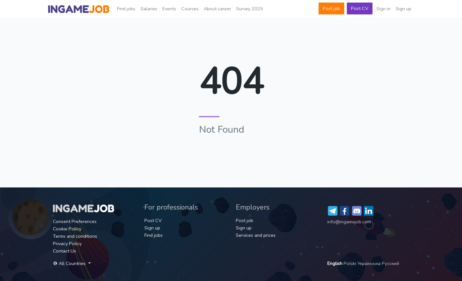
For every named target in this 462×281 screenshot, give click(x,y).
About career (217, 8)
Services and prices (256, 235)
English (335, 263)
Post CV (359, 8)
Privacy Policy (67, 243)
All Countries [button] (70, 263)
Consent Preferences (75, 221)
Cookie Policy (67, 229)
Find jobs (126, 8)
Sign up (403, 8)
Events (169, 8)
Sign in (383, 8)
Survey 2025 (249, 8)
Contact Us (64, 251)
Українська (369, 263)
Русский (390, 263)
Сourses (190, 8)
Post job (331, 8)
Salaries (149, 8)
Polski (350, 263)
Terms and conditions (75, 236)
